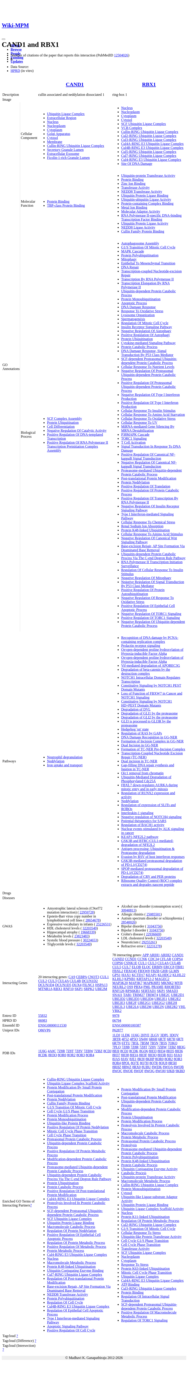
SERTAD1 (148, 991)
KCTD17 (138, 975)
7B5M (144, 1043)
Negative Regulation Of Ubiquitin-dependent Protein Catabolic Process (153, 624)
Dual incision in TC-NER (139, 761)
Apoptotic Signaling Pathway (67, 1326)
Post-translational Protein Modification (148, 478)
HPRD (15, 71)
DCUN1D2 (90, 981)
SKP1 (79, 989)
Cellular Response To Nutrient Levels (147, 367)
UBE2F (131, 1003)
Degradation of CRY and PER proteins (148, 877)
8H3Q (52, 1055)
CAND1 (75, 84)
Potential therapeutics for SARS (143, 821)
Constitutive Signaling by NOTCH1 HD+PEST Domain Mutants (146, 703)
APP (145, 955)
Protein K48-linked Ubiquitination (145, 530)
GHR (164, 971)
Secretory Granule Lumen (65, 150)
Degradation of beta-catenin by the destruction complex (145, 671)
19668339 (88, 932)
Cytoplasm (54, 130)
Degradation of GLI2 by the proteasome (149, 717)
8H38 (125, 1055)
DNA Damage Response (138, 307)
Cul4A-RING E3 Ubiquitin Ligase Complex (152, 144)
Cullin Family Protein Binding (142, 231)
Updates (17, 61)
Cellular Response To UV (139, 422)
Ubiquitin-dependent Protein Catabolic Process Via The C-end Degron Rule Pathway (153, 556)
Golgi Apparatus (58, 134)
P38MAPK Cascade (135, 434)
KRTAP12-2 (145, 979)
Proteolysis (129, 1145)
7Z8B (126, 1047)
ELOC (146, 967)
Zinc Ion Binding (133, 183)
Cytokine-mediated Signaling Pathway (148, 343)
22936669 (153, 934)
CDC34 (153, 959)
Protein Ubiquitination (63, 422)
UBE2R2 (171, 1007)
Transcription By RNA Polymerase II (147, 279)
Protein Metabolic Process (65, 1251)
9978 (115, 1015)
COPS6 (117, 963)
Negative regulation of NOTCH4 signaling (151, 817)
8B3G (181, 1047)
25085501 (154, 914)
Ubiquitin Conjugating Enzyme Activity (149, 1169)
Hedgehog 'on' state (135, 729)
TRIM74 (152, 995)
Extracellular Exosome (63, 154)
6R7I (179, 1039)
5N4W (143, 1039)
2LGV (154, 1035)
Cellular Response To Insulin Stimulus (148, 410)
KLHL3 (118, 979)
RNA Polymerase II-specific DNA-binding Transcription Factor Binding (151, 217)
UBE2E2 (174, 999)
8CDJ (107, 1051)
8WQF (139, 1071)
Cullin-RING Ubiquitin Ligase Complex (75, 146)
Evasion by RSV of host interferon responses (153, 857)
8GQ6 (143, 1051)
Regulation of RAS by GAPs (141, 733)
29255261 (148, 942)
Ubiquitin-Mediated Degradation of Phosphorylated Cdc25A (146, 779)
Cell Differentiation (61, 426)
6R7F (162, 1039)
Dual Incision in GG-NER (139, 745)
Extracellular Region (61, 118)
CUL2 (42, 981)
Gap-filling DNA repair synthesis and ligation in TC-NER (147, 767)
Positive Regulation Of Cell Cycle (71, 1330)
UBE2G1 (144, 1003)
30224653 (90, 940)
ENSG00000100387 (126, 1025)
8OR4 (90, 1055)
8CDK (42, 1055)
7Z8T (70, 1051)
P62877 (117, 1030)
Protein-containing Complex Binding (147, 203)
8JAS (116, 1059)
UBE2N (158, 1007)
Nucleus (52, 122)
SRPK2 (89, 989)
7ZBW (88, 1051)
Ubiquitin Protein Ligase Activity (144, 223)
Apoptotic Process (134, 303)
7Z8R (61, 1051)
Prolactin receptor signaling (140, 645)
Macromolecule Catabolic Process (71, 1227)
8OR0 (62, 1055)
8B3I (115, 1051)
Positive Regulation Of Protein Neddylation (78, 1127)
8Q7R (153, 1063)
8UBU (146, 1067)
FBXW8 (144, 971)
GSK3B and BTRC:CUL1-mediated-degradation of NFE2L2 (147, 843)
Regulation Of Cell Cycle (65, 1302)
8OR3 (80, 1055)
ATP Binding (130, 1284)
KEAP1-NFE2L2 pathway (139, 837)
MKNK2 (167, 983)
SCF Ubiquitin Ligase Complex (143, 124)
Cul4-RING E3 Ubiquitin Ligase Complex (151, 160)
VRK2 (117, 1011)
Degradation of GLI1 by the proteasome (149, 713)
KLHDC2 (164, 975)
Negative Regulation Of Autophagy (146, 331)
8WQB (179, 1067)
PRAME (157, 987)
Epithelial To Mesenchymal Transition (148, 263)
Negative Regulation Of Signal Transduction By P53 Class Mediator (152, 584)
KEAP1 (151, 975)
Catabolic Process (133, 1173)
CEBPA (81, 977)
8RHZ (116, 1067)
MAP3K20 (120, 983)
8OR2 (71, 1055)
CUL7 (126, 967)
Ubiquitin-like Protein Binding (68, 1123)
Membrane (54, 142)
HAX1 (126, 975)
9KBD (180, 1071)
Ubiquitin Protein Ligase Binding (144, 195)
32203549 (90, 928)
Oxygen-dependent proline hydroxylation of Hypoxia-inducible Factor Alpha (152, 651)
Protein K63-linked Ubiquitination (145, 1268)
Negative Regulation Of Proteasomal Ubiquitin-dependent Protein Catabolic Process (148, 375)
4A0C (52, 1051)
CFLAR (165, 959)
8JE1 (133, 1059)
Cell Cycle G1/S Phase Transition (70, 1111)
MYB (178, 983)
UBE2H (171, 1003)
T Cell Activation (133, 442)
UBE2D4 (147, 999)
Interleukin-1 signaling (137, 813)
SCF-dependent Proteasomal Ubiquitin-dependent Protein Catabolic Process (149, 361)
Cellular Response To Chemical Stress (148, 522)
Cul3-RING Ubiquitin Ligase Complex (148, 140)
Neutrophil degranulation (65, 757)
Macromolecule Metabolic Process (71, 1262)
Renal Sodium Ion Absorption (142, 526)
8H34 (161, 1051)
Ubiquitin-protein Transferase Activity (148, 175)
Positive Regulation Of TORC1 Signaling (150, 618)
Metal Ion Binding (134, 207)
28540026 (128, 922)
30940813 (128, 910)
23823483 (81, 936)
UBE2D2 (119, 999)
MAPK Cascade (132, 251)
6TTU (126, 1043)
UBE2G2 (158, 1003)
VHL (182, 1007)
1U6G (42, 1051)
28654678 (92, 920)
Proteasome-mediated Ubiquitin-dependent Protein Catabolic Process (151, 472)
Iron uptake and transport (65, 765)
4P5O (134, 1039)
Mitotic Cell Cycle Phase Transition (72, 1131)
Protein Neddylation (135, 482)
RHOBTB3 (172, 987)
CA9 (71, 977)
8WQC (117, 1071)
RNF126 (118, 991)
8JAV (125, 1059)
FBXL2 (117, 971)
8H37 (116, 1055)
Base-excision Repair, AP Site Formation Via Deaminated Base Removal (153, 548)
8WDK (157, 1067)
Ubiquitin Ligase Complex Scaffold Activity (78, 1083)
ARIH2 (165, 955)
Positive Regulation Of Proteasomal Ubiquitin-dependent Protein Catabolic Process (148, 387)
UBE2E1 (160, 999)
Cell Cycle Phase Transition (66, 1135)
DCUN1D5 (63, 985)
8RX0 (136, 1067)
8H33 (153, 1051)
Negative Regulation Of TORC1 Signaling (151, 614)
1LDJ (116, 1035)
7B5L (135, 1043)
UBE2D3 (133, 999)
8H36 (179, 1051)
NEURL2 (119, 987)
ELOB (136, 967)
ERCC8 (169, 967)
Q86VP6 (44, 1030)
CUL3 (52, 981)
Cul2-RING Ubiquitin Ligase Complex (148, 136)
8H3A (134, 1055)
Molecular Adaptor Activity (140, 211)
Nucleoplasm (56, 126)
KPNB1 (130, 979)
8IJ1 (170, 1055)
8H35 (170, 1051)
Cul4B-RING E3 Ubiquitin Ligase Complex (152, 148)
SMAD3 (172, 991)
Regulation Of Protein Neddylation (71, 1231)
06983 (42, 1020)
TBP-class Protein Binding (66, 205)
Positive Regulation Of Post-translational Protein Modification (76, 1193)
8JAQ (178, 1055)
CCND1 (130, 959)
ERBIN (157, 967)
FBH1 (179, 967)
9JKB (171, 1071)
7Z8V (79, 1051)
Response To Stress (135, 1264)
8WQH (160, 1071)
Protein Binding (58, 201)
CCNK (142, 959)
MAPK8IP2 (151, 983)
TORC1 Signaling (134, 438)
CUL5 (116, 967)
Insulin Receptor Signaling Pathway (146, 327)
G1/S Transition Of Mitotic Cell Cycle (148, 247)
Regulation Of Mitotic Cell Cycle (144, 323)
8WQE (128, 1071)
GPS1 (116, 975)
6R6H (153, 1039)
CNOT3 (93, 977)
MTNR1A (45, 989)
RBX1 (149, 84)
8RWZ (127, 1067)
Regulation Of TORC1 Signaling (144, 1320)
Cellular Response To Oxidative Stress (148, 418)
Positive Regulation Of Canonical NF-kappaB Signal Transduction (148, 456)
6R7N (116, 1043)
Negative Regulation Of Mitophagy (146, 578)
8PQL (126, 1063)
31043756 (154, 926)
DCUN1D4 (46, 985)
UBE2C (164, 995)
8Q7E (135, 1063)
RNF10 (68, 989)
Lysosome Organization (138, 315)
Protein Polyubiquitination (139, 255)
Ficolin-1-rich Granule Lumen (68, 158)
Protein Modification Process (67, 1115)
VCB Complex (131, 128)
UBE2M (101, 989)
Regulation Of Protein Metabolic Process (76, 1243)
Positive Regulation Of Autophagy (145, 335)
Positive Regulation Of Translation (145, 486)
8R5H (172, 1063)
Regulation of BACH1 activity (142, 825)
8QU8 (163, 1063)
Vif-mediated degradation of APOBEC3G (150, 665)
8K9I (141, 1059)
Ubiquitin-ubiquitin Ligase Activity (146, 199)
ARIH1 (154, 955)
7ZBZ (98, 1051)
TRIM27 (138, 995)
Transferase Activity (135, 187)
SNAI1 (117, 995)
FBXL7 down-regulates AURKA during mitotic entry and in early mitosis (149, 787)
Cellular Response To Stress (141, 1233)
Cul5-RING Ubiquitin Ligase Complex (148, 152)
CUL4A (63, 981)
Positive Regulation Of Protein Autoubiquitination (143, 592)
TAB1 (127, 995)
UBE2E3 (118, 1003)
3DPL (164, 1035)
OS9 (130, 987)
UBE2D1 (177, 995)
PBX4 (138, 987)
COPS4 (177, 959)
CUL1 (104, 977)
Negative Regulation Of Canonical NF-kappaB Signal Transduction (149, 464)
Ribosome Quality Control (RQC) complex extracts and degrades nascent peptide (151, 882)
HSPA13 (101, 985)
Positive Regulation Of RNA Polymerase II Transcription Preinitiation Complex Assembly (77, 446)
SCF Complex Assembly (64, 418)
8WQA (168, 1067)
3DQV (174, 1035)
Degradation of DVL (135, 709)
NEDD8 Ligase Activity (138, 227)
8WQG (149, 1071)
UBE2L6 (132, 1007)
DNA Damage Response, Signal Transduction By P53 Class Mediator (147, 353)
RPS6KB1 (132, 991)
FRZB (155, 971)
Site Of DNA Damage (136, 164)
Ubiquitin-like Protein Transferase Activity (151, 1237)
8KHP (150, 1059)
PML (146, 987)
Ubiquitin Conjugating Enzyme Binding (75, 1270)
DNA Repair (130, 267)
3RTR (116, 1039)
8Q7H (144, 1063)
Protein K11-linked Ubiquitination (145, 1217)
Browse (16, 49)
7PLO (116, 1047)
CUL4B (75, 981)
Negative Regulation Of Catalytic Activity (77, 430)
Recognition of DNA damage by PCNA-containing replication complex (149, 640)
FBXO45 (130, 971)
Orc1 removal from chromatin (142, 773)
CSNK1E (130, 963)
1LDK (125, 1035)
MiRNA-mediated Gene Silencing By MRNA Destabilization (147, 428)
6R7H (171, 1039)
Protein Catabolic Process (139, 347)
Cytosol (52, 138)
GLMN (174, 971)
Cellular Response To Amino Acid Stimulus (152, 534)
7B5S (163, 1043)
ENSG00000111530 (52, 1025)
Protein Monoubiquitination (140, 299)
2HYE (145, 1035)
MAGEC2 (162, 979)
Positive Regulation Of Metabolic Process (76, 1247)
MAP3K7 (135, 983)
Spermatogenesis (133, 319)
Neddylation (55, 761)
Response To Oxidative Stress (142, 311)
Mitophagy (129, 259)
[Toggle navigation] (3, 39)
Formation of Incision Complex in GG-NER (152, 741)
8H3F (143, 1055)
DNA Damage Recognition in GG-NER (149, 737)
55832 (42, 1015)
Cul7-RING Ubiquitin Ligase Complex (148, 156)
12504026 (121, 55)
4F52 (125, 1039)
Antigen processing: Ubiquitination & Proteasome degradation (148, 851)
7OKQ (172, 1043)
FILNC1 (88, 985)
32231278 (154, 946)
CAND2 (118, 959)
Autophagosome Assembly (140, 243)
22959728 (87, 912)
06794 (116, 1020)
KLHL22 (178, 975)
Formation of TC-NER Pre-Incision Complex (153, 749)
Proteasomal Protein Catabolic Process (74, 1139)
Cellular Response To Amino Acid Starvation (153, 414)
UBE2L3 (118, 1007)
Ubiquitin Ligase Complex (66, 114)
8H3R (162, 1055)
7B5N (154, 1043)
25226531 (103, 924)
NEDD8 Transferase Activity (141, 191)
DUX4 (77, 985)
